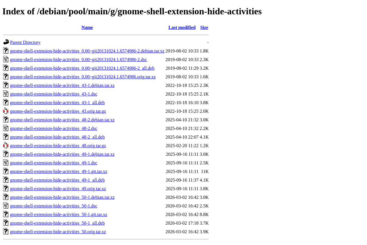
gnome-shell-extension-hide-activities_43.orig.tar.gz (58, 111)
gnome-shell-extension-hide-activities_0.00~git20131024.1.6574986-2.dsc (78, 59)
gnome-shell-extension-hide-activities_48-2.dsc (53, 128)
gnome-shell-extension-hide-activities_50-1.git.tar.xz (58, 214)
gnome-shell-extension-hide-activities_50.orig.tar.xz (58, 231)
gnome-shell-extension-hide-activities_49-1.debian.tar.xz (62, 154)
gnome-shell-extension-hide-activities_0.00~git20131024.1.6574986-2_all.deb (82, 68)
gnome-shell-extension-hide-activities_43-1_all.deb (57, 102)
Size (204, 27)
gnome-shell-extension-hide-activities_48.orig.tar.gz (58, 145)
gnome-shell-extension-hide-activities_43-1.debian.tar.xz (62, 85)
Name (87, 27)
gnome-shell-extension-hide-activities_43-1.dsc (53, 94)
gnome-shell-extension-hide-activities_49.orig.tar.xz (58, 188)
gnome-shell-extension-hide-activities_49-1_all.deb (57, 180)
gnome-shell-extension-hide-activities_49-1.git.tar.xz (58, 171)
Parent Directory (25, 42)
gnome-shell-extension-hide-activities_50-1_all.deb (57, 223)
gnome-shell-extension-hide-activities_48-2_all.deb (57, 137)
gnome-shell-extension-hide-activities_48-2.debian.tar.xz (62, 119)
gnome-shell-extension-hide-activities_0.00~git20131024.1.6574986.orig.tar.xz (83, 76)
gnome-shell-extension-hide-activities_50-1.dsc (53, 205)
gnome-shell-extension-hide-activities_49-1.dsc (53, 162)
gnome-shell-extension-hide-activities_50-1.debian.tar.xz (62, 197)
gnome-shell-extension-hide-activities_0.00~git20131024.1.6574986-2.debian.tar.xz (87, 50)
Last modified (182, 27)
